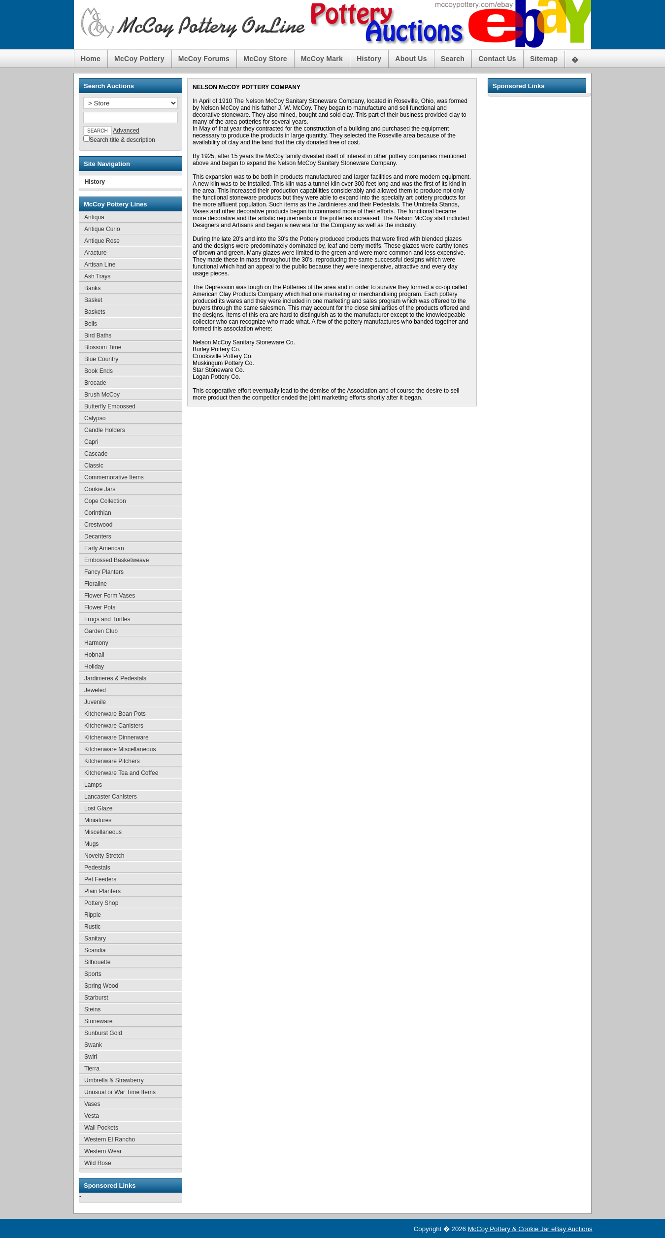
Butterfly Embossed (109, 406)
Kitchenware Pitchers (112, 761)
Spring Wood (101, 985)
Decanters (97, 536)
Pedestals (97, 867)
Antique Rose (102, 240)
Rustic (92, 926)
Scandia (94, 950)
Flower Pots (99, 607)
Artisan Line (99, 264)
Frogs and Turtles (107, 619)
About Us (411, 59)
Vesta (91, 1115)
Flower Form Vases (109, 595)
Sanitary (95, 938)
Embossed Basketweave (116, 560)
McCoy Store (265, 59)
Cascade (95, 453)
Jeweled (95, 690)
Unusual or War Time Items (120, 1092)
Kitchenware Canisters (113, 725)
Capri (91, 441)
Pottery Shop (101, 903)
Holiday (94, 666)
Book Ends (98, 371)
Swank (93, 1044)
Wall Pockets (101, 1127)
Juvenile (95, 702)
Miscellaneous (103, 832)
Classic (93, 465)
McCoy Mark (322, 59)
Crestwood (98, 524)
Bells (90, 323)
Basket (93, 300)
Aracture (95, 252)
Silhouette (97, 962)
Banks (92, 288)
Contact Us (497, 59)
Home (90, 59)
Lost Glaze (98, 808)
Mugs (91, 843)
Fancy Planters (104, 572)
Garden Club (101, 631)
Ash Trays (97, 276)
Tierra (92, 1068)
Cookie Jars (99, 489)
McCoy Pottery (139, 59)
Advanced (126, 130)
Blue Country (101, 359)
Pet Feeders (100, 879)
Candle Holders (104, 430)
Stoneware (98, 1021)
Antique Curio (102, 229)
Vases (92, 1104)
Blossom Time (102, 347)
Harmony (96, 642)
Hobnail (94, 654)
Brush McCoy (102, 394)
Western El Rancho (109, 1139)
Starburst (96, 997)
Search (453, 59)
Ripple (92, 914)
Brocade (95, 382)
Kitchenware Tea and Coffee (121, 773)
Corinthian (97, 512)
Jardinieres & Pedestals (115, 678)
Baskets (94, 311)
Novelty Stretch (104, 855)
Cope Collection (105, 501)
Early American (104, 548)
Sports (92, 973)
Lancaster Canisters (110, 796)
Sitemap (544, 59)
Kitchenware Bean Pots (115, 713)
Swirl (90, 1056)
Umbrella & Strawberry (114, 1080)
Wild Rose (97, 1163)
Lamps (93, 784)
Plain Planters (102, 891)
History (369, 59)
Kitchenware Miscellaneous (120, 749)
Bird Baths (97, 335)
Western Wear (103, 1151)
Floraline (95, 583)
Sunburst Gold (103, 1033)
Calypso (94, 418)
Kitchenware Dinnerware (116, 737)
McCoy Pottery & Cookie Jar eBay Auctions (530, 1229)
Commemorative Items (114, 477)
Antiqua (94, 217)
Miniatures (97, 820)
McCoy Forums (204, 59)
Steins (92, 1009)
